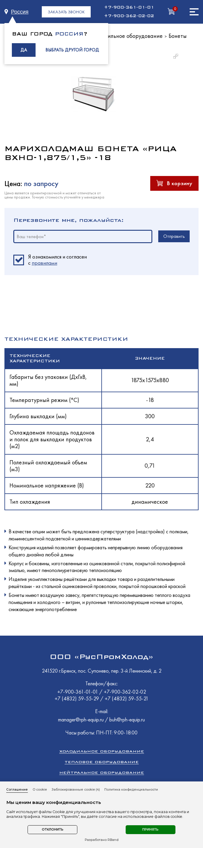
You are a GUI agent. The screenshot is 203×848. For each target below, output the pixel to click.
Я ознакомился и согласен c (57, 259)
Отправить (174, 236)
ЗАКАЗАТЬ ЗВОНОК (66, 11)
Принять (150, 829)
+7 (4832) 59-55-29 (77, 698)
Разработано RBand (102, 840)
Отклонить (52, 829)
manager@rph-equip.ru (81, 719)
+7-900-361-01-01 (129, 7)
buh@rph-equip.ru (127, 719)
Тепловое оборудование (102, 762)
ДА (23, 50)
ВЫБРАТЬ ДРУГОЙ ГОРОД (72, 50)
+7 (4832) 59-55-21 (126, 698)
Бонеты (178, 36)
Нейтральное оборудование (101, 772)
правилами (44, 262)
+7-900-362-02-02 (129, 16)
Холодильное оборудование (128, 36)
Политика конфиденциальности (131, 790)
